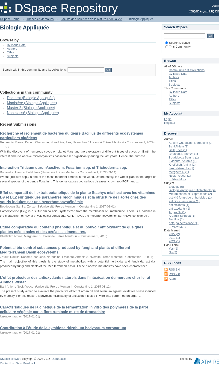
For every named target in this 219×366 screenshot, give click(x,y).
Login (215, 5)
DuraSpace (58, 358)
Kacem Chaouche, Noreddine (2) (191, 142)
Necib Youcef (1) (180, 175)
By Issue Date (16, 45)
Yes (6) (173, 248)
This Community (178, 46)
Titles (10, 52)
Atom (172, 278)
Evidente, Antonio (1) (183, 161)
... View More (177, 179)
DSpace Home (10, 19)
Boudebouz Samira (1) (184, 157)
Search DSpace (177, 42)
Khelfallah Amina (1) (182, 164)
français (194, 11)
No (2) (173, 252)
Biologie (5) (176, 186)
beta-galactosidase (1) (183, 223)
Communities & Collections (186, 70)
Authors (12, 48)
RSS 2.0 (174, 274)
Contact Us (7, 363)
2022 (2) (174, 234)
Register (169, 122)
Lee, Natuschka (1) (181, 168)
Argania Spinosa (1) (182, 215)
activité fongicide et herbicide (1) (190, 197)
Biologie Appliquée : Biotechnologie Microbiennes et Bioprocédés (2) (192, 192)
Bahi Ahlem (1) (178, 146)
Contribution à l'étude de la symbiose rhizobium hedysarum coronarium (63, 328)
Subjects (12, 56)
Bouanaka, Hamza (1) (183, 154)
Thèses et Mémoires (40, 19)
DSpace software (10, 358)
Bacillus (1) (176, 219)
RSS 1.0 (174, 269)
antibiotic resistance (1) (184, 201)
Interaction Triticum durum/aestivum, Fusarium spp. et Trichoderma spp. (63, 168)
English (214, 11)
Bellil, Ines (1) (178, 150)
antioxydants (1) (179, 208)
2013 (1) (174, 237)
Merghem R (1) (179, 172)
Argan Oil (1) (177, 212)
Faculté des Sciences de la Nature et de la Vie (91, 19)
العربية (204, 11)
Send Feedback (26, 363)
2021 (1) (174, 241)
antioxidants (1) (179, 205)
